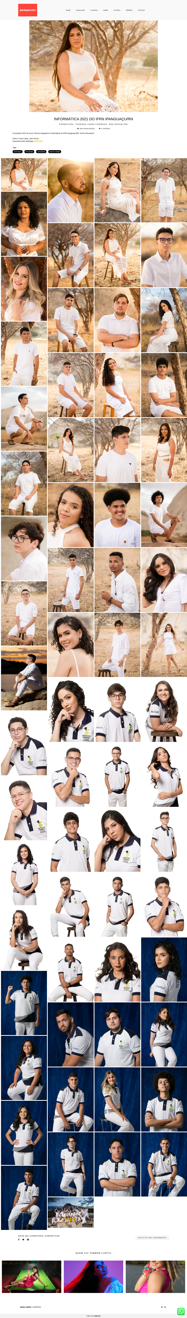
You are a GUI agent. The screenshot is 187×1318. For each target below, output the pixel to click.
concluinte (41, 152)
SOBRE (105, 10)
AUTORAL (117, 10)
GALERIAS (94, 10)
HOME (68, 10)
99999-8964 (38, 141)
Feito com (93, 1316)
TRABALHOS (80, 10)
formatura (17, 152)
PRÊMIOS (129, 10)
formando (29, 152)
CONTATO (141, 10)
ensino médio (54, 152)
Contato (37, 1307)
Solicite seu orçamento (152, 1237)
